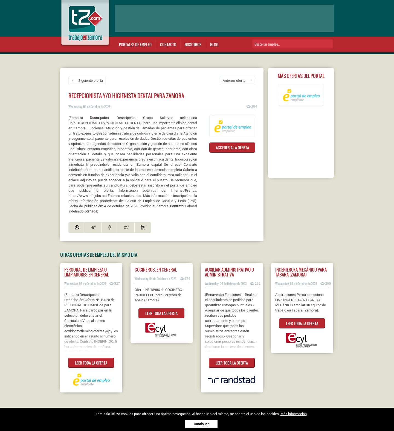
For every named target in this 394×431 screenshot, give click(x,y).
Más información (293, 414)
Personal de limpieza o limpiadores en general (86, 272)
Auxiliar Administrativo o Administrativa (229, 272)
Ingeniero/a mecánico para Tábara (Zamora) (301, 272)
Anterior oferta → (237, 80)
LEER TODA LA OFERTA (91, 363)
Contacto (168, 44)
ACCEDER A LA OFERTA (232, 147)
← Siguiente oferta (87, 80)
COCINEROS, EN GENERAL (156, 269)
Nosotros (193, 44)
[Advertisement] (224, 18)
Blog (214, 44)
